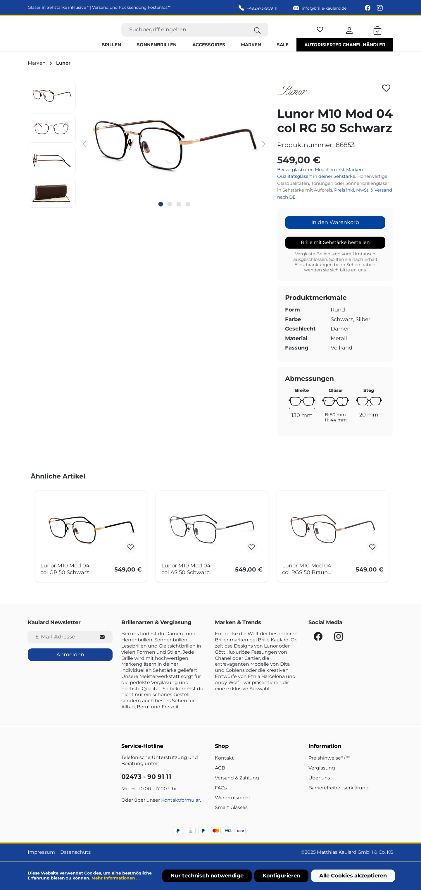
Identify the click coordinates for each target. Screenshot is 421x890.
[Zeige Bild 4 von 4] (187, 215)
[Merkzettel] (320, 34)
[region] (148, 155)
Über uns (319, 778)
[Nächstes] (264, 154)
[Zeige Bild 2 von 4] (169, 215)
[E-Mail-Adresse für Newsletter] (59, 637)
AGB (220, 768)
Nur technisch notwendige (207, 875)
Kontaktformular (180, 800)
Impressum (41, 852)
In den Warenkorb (335, 233)
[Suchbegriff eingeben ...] (183, 35)
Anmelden (70, 654)
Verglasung (321, 768)
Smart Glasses (231, 807)
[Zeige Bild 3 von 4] (178, 215)
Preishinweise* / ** (329, 758)
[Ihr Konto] (349, 35)
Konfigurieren (281, 875)
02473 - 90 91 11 (146, 776)
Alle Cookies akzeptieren (353, 875)
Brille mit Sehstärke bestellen (335, 254)
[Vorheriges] (84, 154)
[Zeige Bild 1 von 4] (160, 215)
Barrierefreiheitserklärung (338, 788)
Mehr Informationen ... (116, 878)
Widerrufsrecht (233, 798)
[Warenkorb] (377, 35)
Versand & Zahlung (237, 778)
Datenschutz (75, 852)
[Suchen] (257, 35)
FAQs (221, 788)
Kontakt (224, 758)
